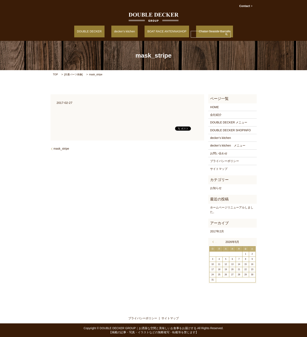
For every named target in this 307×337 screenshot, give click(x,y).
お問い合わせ (218, 153)
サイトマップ (218, 168)
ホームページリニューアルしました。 (231, 209)
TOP (55, 74)
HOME (214, 106)
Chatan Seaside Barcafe (206, 31)
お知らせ (216, 187)
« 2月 (214, 242)
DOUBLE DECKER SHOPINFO (230, 129)
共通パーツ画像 (73, 74)
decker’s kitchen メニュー (227, 145)
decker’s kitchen (127, 31)
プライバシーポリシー (224, 160)
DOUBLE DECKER (97, 31)
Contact (245, 6)
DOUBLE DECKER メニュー (228, 122)
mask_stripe (61, 148)
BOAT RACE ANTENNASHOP (164, 31)
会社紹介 (216, 114)
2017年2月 (217, 231)
